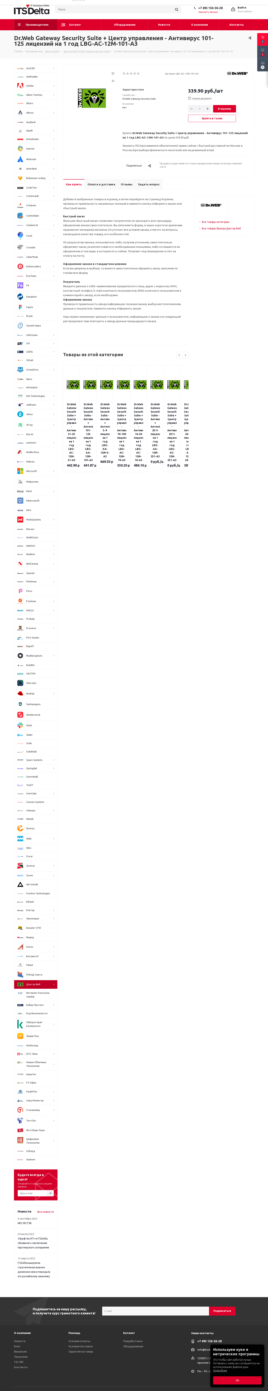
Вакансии (20, 1351)
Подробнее (220, 1370)
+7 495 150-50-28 (210, 8)
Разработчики (132, 1341)
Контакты (21, 1367)
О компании (22, 1332)
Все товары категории (215, 221)
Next (185, 355)
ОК (237, 1380)
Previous (179, 355)
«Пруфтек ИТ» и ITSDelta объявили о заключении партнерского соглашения (33, 1243)
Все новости (45, 1211)
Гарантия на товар (80, 1351)
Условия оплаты (79, 1341)
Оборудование (133, 1346)
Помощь (74, 1332)
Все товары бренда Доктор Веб (221, 228)
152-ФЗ (18, 1361)
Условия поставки (80, 1346)
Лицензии (21, 1356)
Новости (19, 1341)
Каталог (129, 1332)
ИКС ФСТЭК (25, 1223)
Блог (17, 1346)
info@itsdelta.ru (207, 1349)
